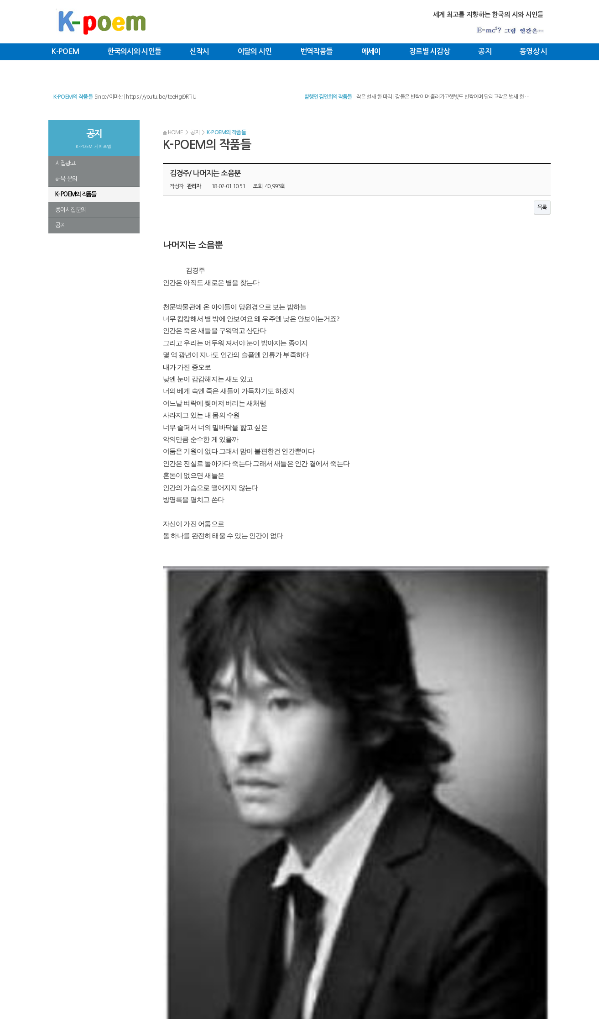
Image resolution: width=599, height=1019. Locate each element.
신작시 (199, 51)
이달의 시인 (255, 51)
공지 (484, 51)
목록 (542, 207)
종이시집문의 (70, 210)
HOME (173, 132)
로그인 (133, 952)
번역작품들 (316, 51)
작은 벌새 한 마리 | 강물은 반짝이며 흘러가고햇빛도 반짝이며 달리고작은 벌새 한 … (443, 97)
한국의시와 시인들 (134, 51)
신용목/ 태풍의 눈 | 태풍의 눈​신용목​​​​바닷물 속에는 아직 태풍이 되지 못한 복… (174, 96)
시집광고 (65, 163)
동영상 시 (533, 51)
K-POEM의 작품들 (73, 97)
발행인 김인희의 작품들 (328, 97)
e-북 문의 (66, 179)
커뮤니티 (100, 952)
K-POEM (65, 51)
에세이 (371, 51)
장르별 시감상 (429, 51)
